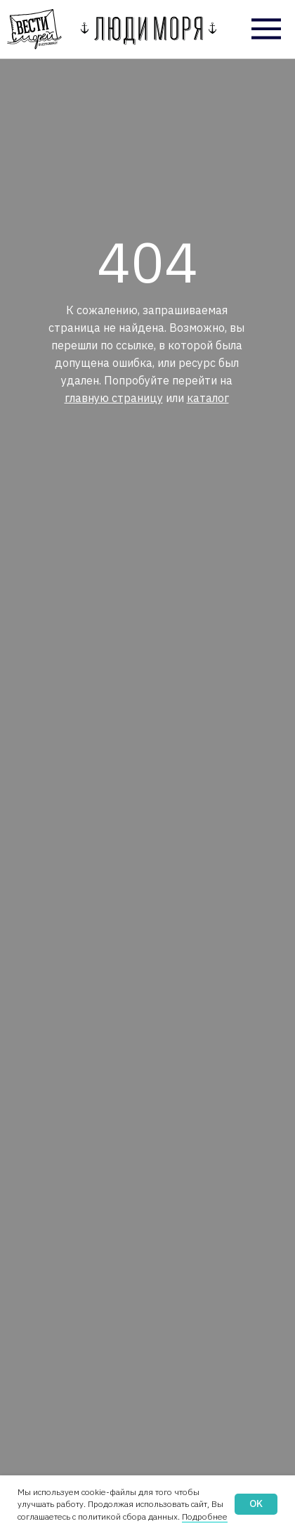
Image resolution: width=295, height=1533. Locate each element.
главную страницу (114, 398)
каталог (208, 398)
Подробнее (205, 1516)
